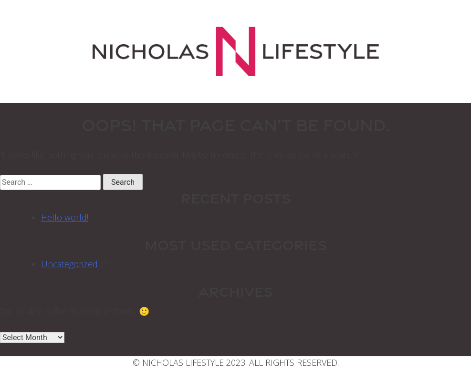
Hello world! (64, 217)
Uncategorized (69, 264)
